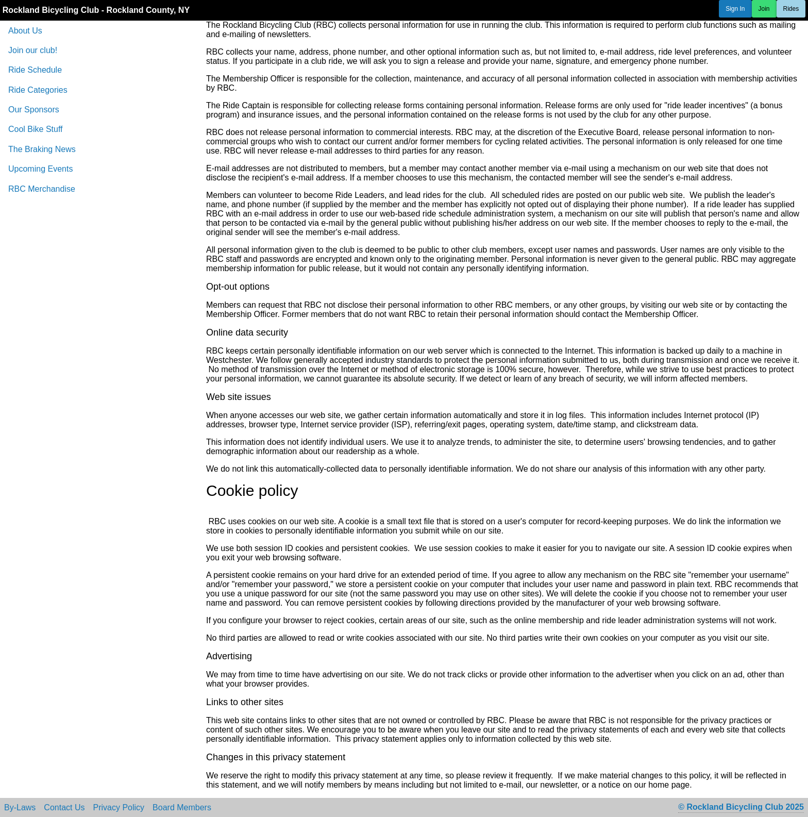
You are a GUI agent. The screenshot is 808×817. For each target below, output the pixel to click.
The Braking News (42, 149)
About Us (25, 30)
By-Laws (20, 808)
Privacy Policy (119, 808)
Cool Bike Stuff (35, 129)
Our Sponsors (33, 109)
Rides (791, 8)
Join (764, 8)
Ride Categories (38, 90)
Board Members (182, 808)
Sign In (735, 8)
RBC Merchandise (41, 189)
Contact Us (64, 808)
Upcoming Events (40, 168)
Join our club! (32, 50)
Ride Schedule (35, 69)
